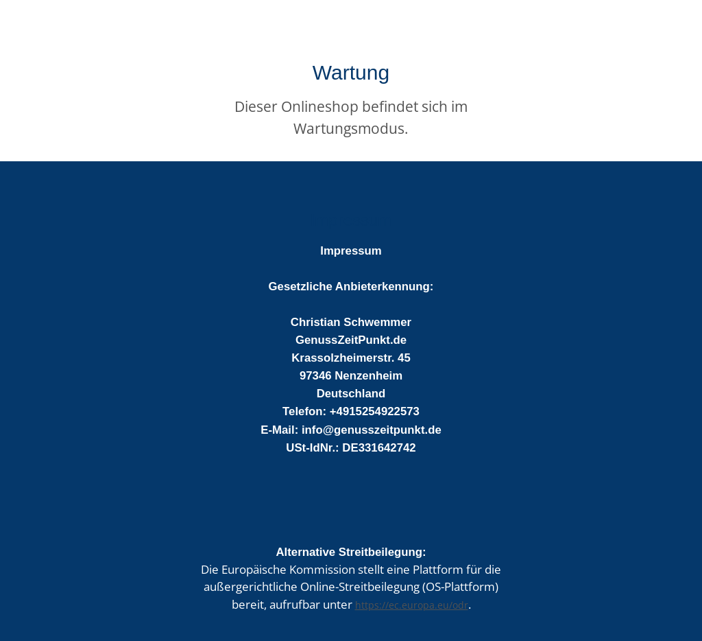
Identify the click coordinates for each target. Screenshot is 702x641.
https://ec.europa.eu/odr (411, 604)
